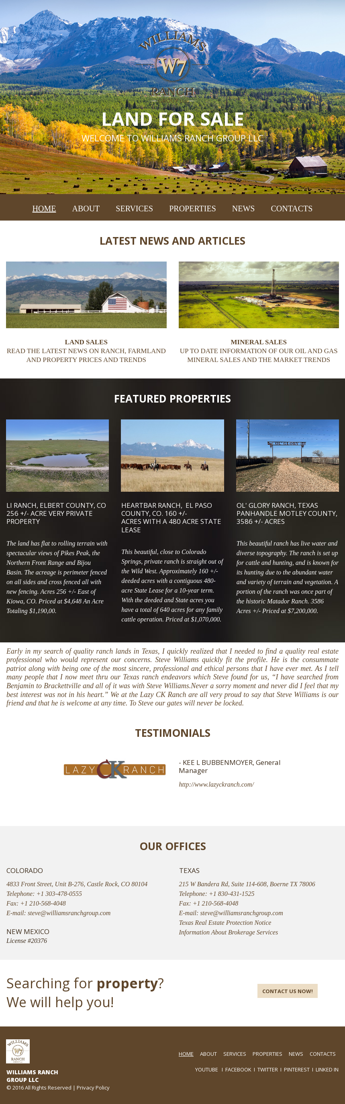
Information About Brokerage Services (228, 932)
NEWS (243, 208)
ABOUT (86, 208)
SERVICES (134, 208)
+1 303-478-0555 (59, 893)
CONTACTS (291, 208)
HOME (44, 208)
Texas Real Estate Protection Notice (225, 922)
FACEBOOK (238, 1069)
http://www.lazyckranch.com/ (216, 784)
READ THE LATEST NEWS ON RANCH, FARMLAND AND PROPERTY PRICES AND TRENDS (86, 351)
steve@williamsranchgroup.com (69, 913)
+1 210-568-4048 (42, 903)
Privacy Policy (93, 1087)
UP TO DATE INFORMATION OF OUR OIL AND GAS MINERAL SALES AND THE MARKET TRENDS (259, 351)
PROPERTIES (192, 208)
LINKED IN (327, 1069)
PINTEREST (297, 1069)
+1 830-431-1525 (231, 893)
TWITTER (267, 1069)
